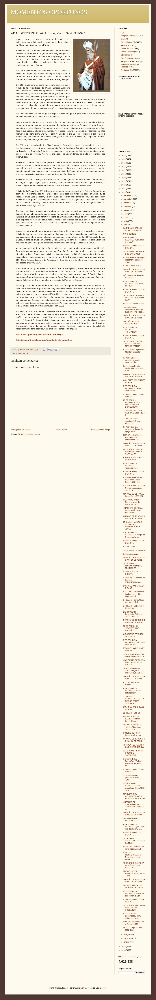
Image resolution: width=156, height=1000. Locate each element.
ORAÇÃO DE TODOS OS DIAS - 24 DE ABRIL (134, 621)
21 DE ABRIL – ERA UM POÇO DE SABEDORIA (133, 753)
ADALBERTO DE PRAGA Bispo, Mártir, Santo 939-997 (134, 662)
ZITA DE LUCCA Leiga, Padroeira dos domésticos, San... (132, 437)
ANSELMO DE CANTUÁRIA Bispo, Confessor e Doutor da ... (133, 805)
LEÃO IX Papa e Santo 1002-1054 (132, 929)
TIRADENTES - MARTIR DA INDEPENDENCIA (133, 746)
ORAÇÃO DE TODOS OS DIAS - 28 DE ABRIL (134, 375)
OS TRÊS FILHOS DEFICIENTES (131, 322)
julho (126, 214)
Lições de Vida (127, 48)
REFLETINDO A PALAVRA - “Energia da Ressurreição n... (134, 535)
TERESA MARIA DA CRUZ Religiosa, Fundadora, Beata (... (133, 670)
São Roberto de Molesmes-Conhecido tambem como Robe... (133, 309)
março (126, 934)
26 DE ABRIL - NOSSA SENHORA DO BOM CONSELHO (132, 451)
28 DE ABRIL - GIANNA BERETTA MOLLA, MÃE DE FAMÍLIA (133, 343)
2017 (123, 189)
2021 (123, 174)
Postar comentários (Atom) (29, 434)
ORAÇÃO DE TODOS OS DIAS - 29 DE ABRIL (134, 316)
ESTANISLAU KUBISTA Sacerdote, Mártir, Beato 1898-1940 (133, 479)
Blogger (103, 988)
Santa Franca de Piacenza (134, 550)
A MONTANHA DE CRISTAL (130, 573)
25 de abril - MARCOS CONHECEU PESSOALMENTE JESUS (132, 525)
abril (126, 225)
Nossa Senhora (127, 52)
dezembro (128, 195)
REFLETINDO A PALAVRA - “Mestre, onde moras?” (132, 388)
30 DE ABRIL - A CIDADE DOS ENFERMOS (133, 253)
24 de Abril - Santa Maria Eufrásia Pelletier (133, 601)
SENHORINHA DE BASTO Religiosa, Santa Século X (131, 719)
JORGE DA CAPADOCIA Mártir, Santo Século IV (133, 655)
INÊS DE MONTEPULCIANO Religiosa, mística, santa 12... (132, 856)
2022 (123, 170)
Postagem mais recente (21, 430)
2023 (123, 166)
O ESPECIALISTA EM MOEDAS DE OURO (133, 886)
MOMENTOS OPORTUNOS (49, 12)
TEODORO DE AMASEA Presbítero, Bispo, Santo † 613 (133, 865)
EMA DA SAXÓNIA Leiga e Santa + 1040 (133, 923)
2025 (123, 159)
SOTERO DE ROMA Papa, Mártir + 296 (132, 734)
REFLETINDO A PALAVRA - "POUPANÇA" (130, 329)
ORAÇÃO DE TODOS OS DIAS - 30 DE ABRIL (134, 270)
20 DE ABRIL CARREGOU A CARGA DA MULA (134, 840)
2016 (123, 192)
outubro (127, 203)
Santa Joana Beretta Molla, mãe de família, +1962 (133, 368)
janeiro (127, 942)
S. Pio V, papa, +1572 (132, 266)
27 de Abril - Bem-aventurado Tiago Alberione (131, 421)
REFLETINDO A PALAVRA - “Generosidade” (130, 465)
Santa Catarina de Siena (133, 304)
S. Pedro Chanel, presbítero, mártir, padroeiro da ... (131, 360)
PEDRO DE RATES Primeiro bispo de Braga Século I (131, 502)
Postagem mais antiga (100, 430)
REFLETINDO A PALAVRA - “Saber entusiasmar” (132, 690)
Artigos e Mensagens (130, 36)
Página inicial (61, 430)
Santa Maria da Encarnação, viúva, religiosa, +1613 (132, 915)
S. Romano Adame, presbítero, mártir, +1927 (131, 777)
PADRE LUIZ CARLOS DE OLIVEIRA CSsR (132, 229)
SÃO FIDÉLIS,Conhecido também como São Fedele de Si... (133, 594)
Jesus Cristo (126, 45)
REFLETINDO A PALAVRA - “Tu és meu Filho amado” (133, 642)
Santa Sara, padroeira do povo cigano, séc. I (133, 848)
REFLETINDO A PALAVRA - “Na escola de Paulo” (133, 283)
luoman (83, 988)
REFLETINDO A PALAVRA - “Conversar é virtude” (133, 239)
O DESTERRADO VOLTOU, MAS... (131, 819)
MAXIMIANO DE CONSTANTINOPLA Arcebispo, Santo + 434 (134, 796)
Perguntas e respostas (130, 61)
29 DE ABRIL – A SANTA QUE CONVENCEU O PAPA (133, 297)
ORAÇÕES (125, 55)
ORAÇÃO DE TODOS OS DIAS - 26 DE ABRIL (134, 517)
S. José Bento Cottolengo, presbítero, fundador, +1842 (134, 259)
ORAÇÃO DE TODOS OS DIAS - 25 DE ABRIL (134, 559)
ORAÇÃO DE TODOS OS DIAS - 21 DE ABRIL (134, 813)
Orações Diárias (127, 58)
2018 (123, 185)
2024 (123, 163)
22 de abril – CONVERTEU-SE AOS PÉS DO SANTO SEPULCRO (133, 699)
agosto (127, 210)
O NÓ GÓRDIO (129, 234)
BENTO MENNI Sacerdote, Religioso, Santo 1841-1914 (133, 614)
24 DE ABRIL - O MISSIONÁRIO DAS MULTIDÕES (132, 566)
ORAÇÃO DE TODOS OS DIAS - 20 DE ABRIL (134, 880)
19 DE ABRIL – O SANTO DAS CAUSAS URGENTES (134, 907)
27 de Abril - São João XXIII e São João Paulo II (134, 412)
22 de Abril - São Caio (132, 713)
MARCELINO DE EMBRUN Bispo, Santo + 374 (133, 873)
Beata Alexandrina (130, 554)
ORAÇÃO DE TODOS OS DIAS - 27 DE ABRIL (134, 444)
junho (126, 217)
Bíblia (123, 39)
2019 (123, 181)
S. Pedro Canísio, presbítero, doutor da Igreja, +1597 (133, 429)
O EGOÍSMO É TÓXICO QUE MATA (133, 635)
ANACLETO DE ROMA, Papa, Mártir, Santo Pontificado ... (133, 510)
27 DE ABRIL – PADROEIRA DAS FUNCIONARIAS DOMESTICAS (131, 403)
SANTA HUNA (129, 547)
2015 (123, 946)
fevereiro (127, 938)
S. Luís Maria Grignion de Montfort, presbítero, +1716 (133, 352)
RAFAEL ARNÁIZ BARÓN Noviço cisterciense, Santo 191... (134, 488)
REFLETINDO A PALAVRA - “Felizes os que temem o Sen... (133, 893)
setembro (128, 206)
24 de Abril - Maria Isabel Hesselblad (133, 607)
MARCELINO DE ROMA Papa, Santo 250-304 (133, 495)
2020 (123, 178)
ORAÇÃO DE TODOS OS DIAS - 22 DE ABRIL (134, 740)
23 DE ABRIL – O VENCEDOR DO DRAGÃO (131, 628)
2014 (123, 950)
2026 (123, 155)
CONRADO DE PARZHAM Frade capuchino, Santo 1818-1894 (134, 786)
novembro (128, 199)
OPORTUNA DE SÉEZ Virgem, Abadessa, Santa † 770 (132, 727)
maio (126, 221)
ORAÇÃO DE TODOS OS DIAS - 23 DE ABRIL (134, 677)
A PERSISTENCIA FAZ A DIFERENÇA (133, 458)
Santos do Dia (23, 353)
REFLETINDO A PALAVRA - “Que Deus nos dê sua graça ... (133, 826)
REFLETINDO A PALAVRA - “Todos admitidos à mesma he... (132, 762)
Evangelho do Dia (128, 42)
